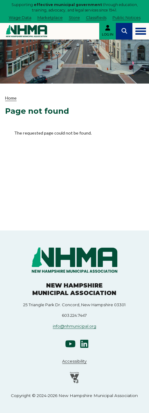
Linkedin (84, 343)
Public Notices (127, 17)
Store (74, 17)
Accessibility (74, 361)
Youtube (70, 343)
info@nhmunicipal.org (74, 326)
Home (11, 97)
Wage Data (20, 17)
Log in (107, 34)
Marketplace (50, 17)
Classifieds (96, 17)
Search (124, 31)
